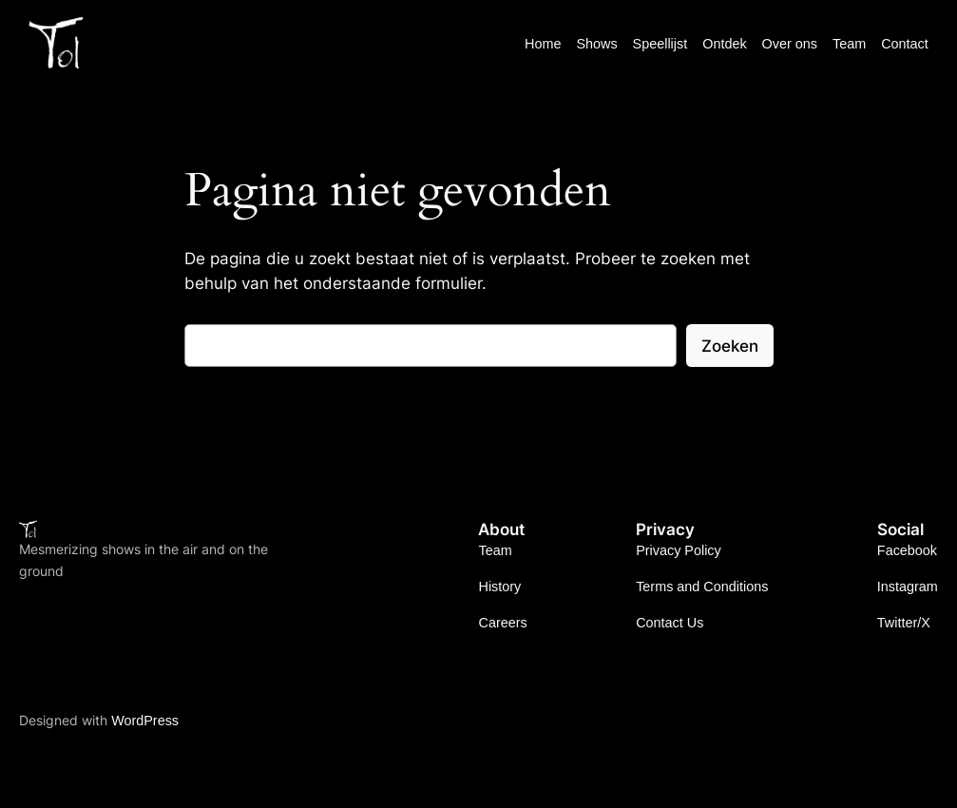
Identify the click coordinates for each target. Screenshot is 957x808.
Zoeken (729, 346)
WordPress (145, 720)
